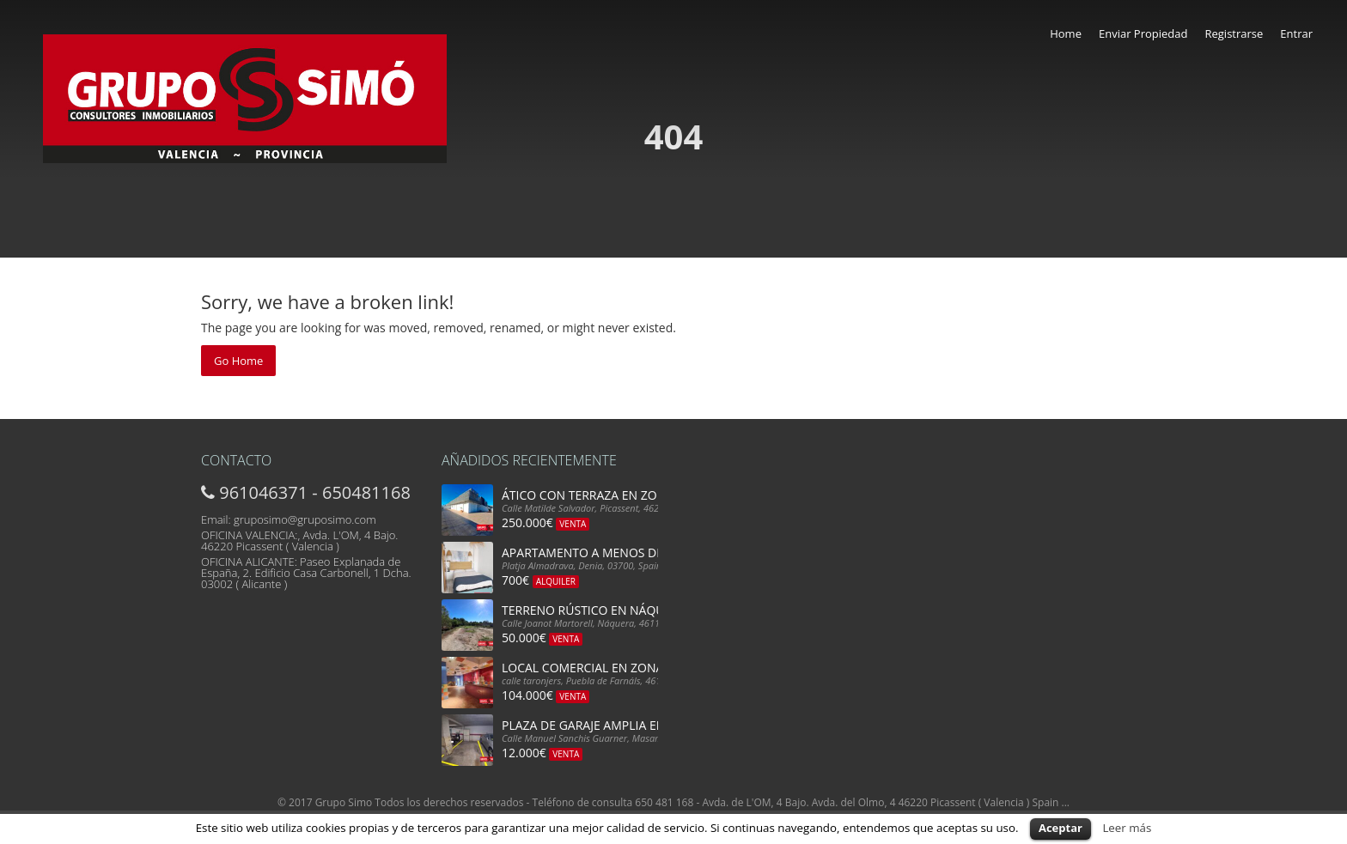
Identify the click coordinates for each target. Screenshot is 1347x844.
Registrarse (1233, 33)
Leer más (1126, 827)
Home (1066, 33)
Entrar (1296, 33)
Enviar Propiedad (1143, 33)
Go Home (238, 360)
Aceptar (1060, 827)
